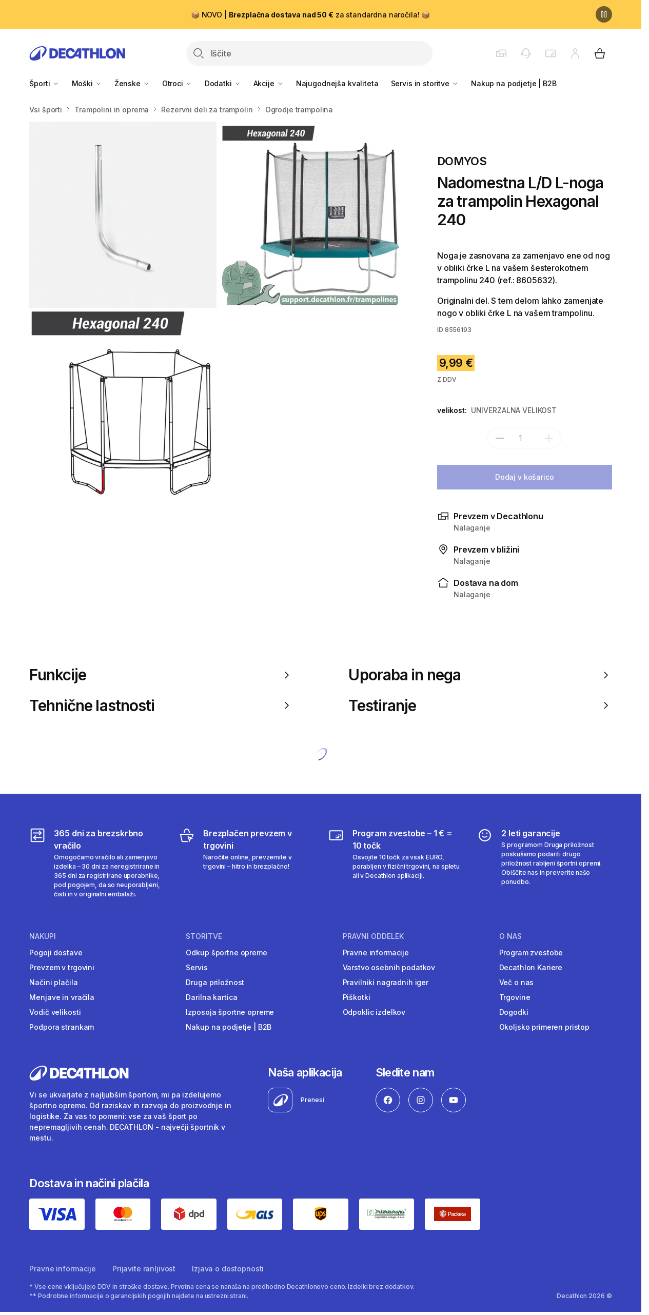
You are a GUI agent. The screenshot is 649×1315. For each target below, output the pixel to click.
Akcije (268, 83)
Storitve (204, 936)
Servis (196, 967)
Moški (87, 83)
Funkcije (160, 675)
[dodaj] (549, 438)
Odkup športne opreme (226, 952)
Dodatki (223, 83)
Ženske (132, 83)
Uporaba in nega (480, 675)
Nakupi (42, 936)
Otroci (177, 83)
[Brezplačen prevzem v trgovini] (246, 863)
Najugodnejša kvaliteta (337, 83)
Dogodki (513, 1012)
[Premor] (604, 14)
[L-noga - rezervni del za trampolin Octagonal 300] (122, 215)
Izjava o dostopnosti (228, 1268)
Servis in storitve (425, 83)
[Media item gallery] (216, 309)
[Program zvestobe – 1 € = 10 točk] (395, 863)
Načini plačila (53, 982)
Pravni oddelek (373, 936)
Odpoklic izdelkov (374, 1012)
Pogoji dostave (55, 952)
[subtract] (499, 438)
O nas (510, 936)
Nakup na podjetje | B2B (514, 83)
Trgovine (514, 997)
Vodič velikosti (55, 1012)
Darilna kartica (211, 997)
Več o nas (516, 982)
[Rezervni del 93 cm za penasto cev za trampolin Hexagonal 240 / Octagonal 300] (311, 215)
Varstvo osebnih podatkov (389, 967)
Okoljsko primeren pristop (544, 1027)
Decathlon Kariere (531, 967)
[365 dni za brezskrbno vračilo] (96, 863)
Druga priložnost (215, 982)
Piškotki (356, 997)
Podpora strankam (61, 1027)
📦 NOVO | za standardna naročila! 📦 (310, 14)
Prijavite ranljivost (143, 1268)
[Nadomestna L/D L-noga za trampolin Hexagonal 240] (122, 402)
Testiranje (480, 706)
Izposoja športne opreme (230, 1012)
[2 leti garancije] (544, 863)
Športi (44, 83)
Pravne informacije (376, 952)
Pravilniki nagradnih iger (386, 982)
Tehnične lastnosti (160, 706)
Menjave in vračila (61, 997)
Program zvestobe (531, 952)
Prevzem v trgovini (61, 967)
